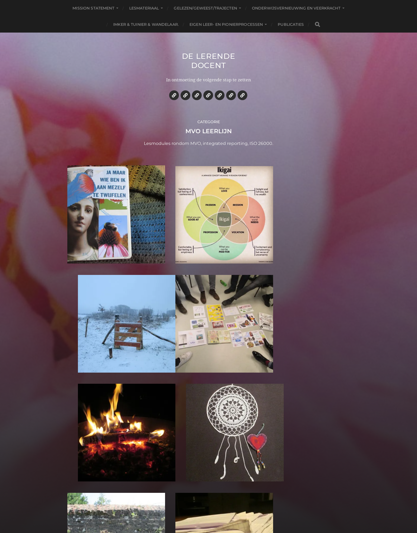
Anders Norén (222, 509)
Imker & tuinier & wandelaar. (146, 24)
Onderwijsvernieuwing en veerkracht (296, 8)
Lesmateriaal (144, 8)
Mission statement (93, 8)
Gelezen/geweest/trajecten (205, 8)
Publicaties (291, 24)
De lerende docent (208, 61)
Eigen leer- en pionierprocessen (226, 24)
